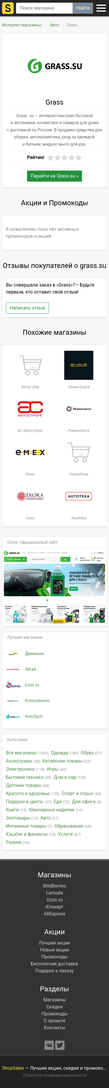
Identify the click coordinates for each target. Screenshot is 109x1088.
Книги (16, 810)
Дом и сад (69, 777)
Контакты (54, 1027)
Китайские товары (66, 761)
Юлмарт (54, 907)
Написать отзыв (27, 308)
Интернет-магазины (21, 25)
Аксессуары (23, 761)
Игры (56, 769)
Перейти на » (54, 176)
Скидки (55, 1007)
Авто (54, 25)
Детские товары (27, 785)
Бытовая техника (28, 777)
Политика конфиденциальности (54, 1075)
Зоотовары (22, 818)
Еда (62, 801)
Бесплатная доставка (54, 964)
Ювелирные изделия (55, 810)
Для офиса (86, 801)
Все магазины (27, 753)
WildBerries (54, 886)
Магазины (54, 1000)
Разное (17, 842)
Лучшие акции (54, 943)
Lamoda (54, 893)
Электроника (25, 769)
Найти (83, 8)
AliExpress (54, 914)
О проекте (54, 1020)
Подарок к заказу (54, 971)
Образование (72, 826)
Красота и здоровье (32, 793)
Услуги (69, 834)
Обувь (91, 753)
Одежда (64, 753)
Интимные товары (29, 826)
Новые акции (54, 950)
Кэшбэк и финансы (31, 834)
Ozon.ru (54, 900)
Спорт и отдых (81, 793)
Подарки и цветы (28, 801)
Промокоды (55, 957)
